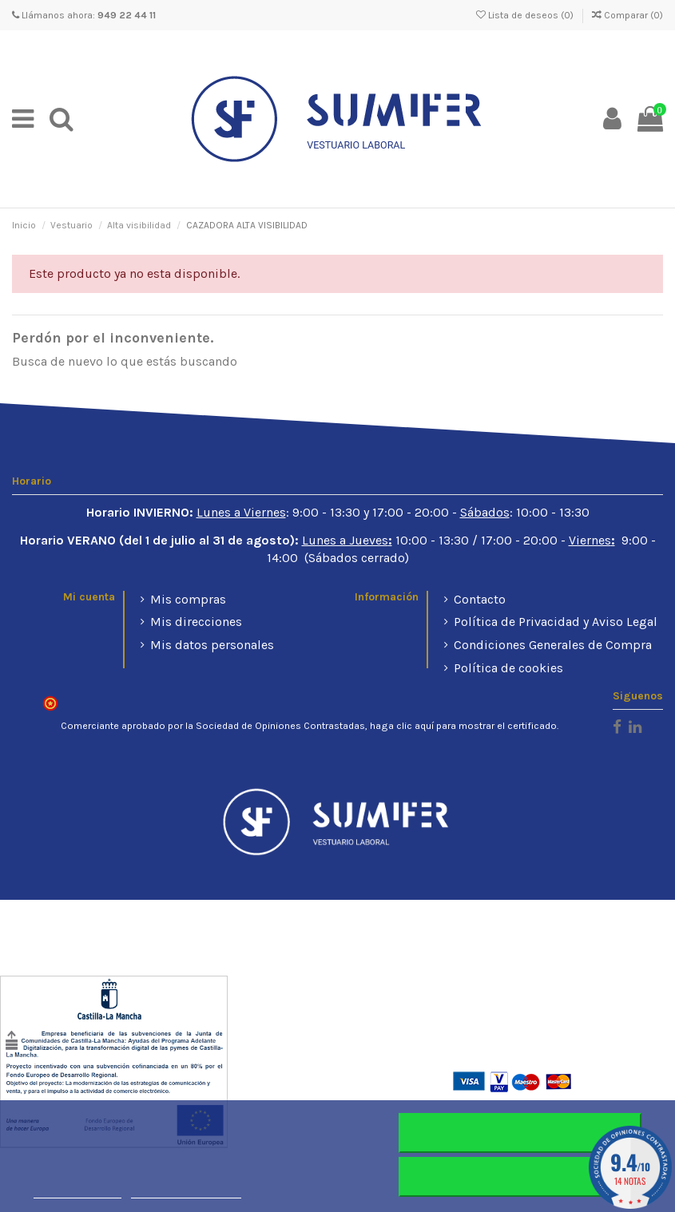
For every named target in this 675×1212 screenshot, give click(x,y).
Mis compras (188, 599)
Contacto (480, 599)
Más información (77, 1191)
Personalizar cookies (186, 1191)
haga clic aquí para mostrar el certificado (463, 725)
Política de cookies (508, 667)
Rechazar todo (520, 1133)
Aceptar (520, 1177)
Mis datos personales (212, 644)
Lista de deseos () (526, 15)
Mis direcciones (196, 621)
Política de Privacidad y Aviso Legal (555, 621)
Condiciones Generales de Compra (553, 644)
